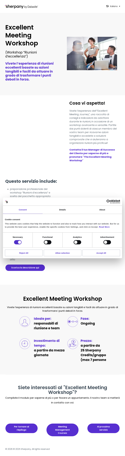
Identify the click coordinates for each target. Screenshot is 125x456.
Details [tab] (62, 210)
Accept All (101, 253)
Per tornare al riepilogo (21, 428)
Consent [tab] (23, 210)
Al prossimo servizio (103, 428)
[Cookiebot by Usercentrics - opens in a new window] (108, 202)
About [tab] (102, 210)
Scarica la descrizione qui (25, 267)
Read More (104, 227)
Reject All (23, 253)
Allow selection (62, 253)
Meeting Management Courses (62, 430)
